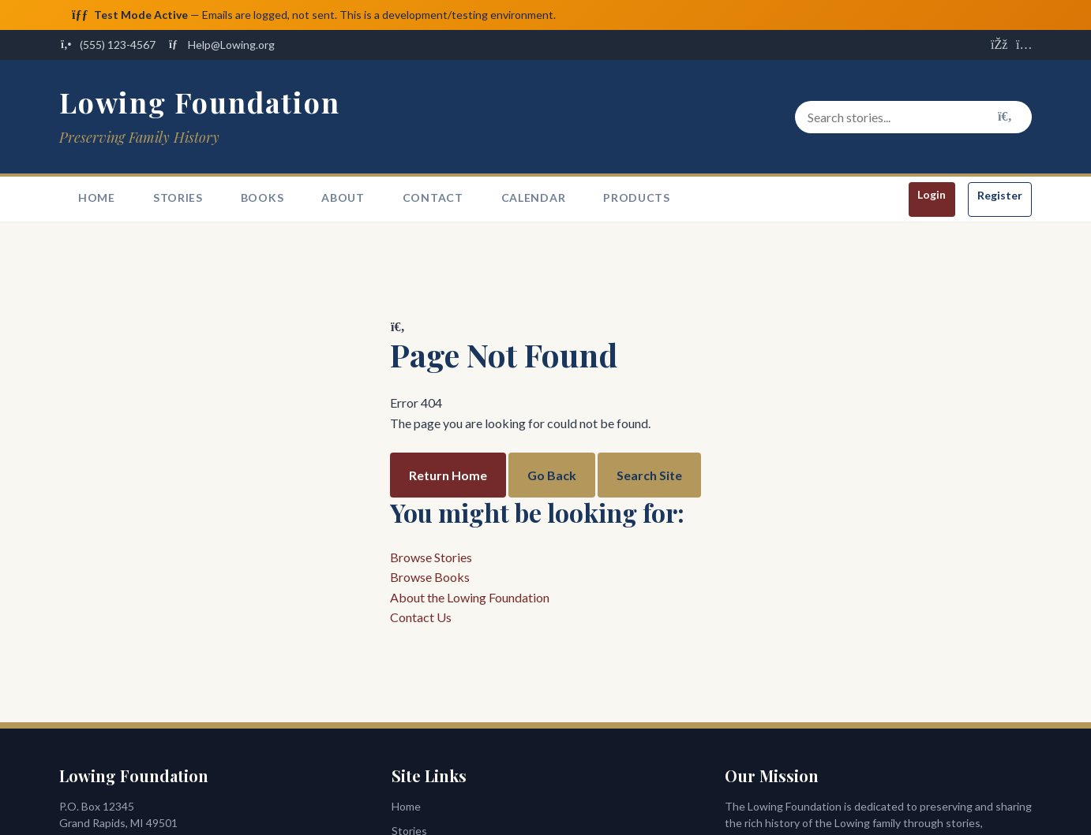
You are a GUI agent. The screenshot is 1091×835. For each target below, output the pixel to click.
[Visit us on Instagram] (1024, 45)
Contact (433, 198)
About (343, 198)
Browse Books (430, 577)
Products (636, 198)
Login (931, 195)
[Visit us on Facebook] (999, 45)
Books (262, 198)
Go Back (551, 475)
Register (999, 196)
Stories (178, 198)
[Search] (1005, 117)
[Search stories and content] (913, 117)
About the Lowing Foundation (469, 597)
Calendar (533, 198)
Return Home (448, 475)
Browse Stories (431, 557)
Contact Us (421, 617)
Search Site (649, 475)
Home (96, 198)
